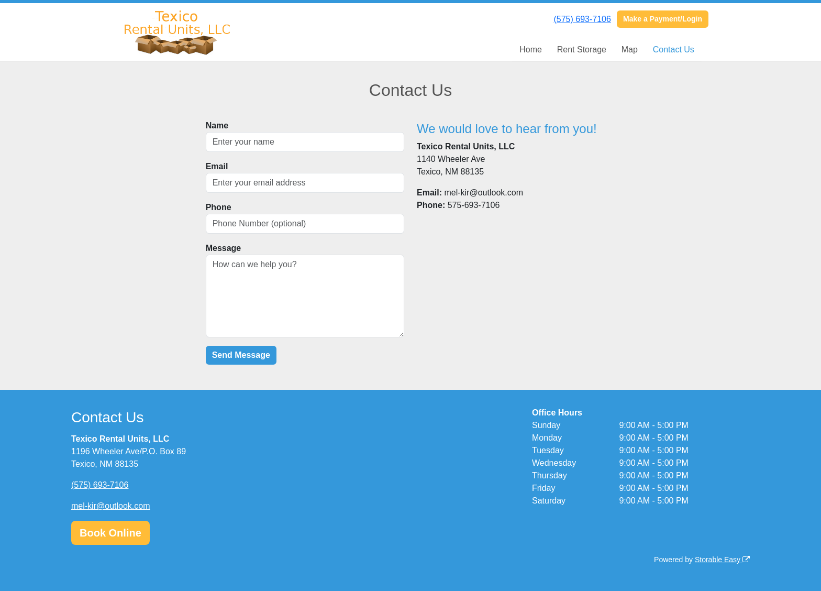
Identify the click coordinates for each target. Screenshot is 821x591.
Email (217, 166)
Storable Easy (722, 559)
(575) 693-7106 (582, 19)
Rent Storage (581, 49)
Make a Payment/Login (662, 19)
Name (217, 125)
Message (223, 248)
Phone (218, 207)
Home (530, 49)
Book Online (110, 533)
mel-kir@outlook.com (110, 505)
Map (630, 49)
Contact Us (673, 49)
